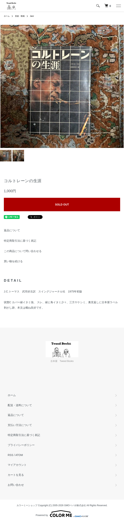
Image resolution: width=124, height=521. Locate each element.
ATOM (19, 455)
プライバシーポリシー (21, 445)
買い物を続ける (13, 261)
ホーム (7, 16)
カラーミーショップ (27, 505)
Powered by (62, 513)
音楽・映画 (20, 16)
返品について (12, 230)
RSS (10, 455)
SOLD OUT (62, 204)
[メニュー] (118, 6)
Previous (4, 86)
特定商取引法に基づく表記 (20, 240)
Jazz (32, 16)
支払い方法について (20, 425)
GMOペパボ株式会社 (75, 505)
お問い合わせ (16, 484)
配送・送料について (20, 405)
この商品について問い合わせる (23, 251)
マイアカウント (17, 464)
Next (119, 86)
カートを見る (16, 474)
